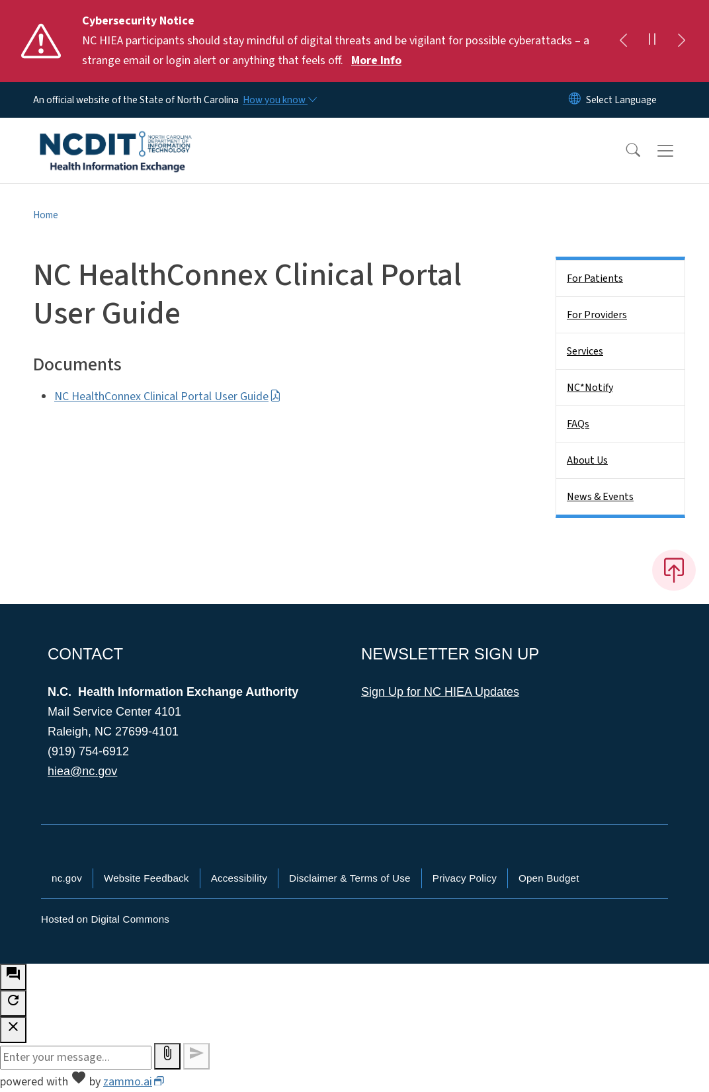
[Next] (681, 41)
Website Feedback (146, 878)
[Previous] (623, 41)
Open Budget (549, 878)
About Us (587, 460)
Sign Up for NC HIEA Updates (440, 691)
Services (585, 351)
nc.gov (67, 878)
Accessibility (239, 878)
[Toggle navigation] (678, 151)
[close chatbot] (13, 1030)
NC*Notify (590, 387)
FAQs (578, 424)
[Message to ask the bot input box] (75, 1058)
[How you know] (279, 100)
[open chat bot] (13, 977)
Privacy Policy (465, 878)
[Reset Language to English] (575, 100)
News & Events (600, 496)
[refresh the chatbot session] (13, 1003)
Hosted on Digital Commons (105, 919)
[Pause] (652, 41)
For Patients (595, 278)
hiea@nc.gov (82, 771)
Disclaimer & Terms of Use (350, 878)
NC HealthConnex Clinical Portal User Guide (167, 396)
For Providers (597, 315)
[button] (624, 151)
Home (45, 215)
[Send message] (196, 1056)
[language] (621, 100)
